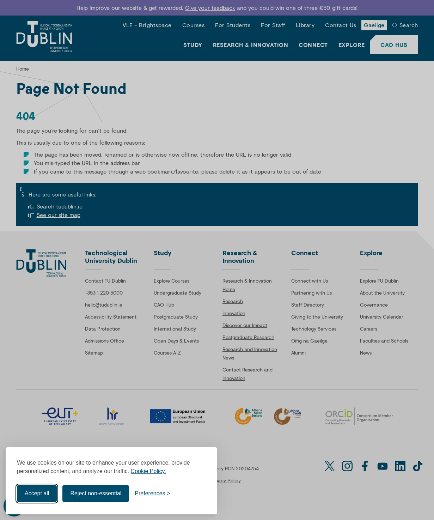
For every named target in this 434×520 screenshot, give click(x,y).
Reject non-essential (95, 493)
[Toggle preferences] (152, 493)
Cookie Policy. (148, 471)
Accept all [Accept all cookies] (37, 493)
